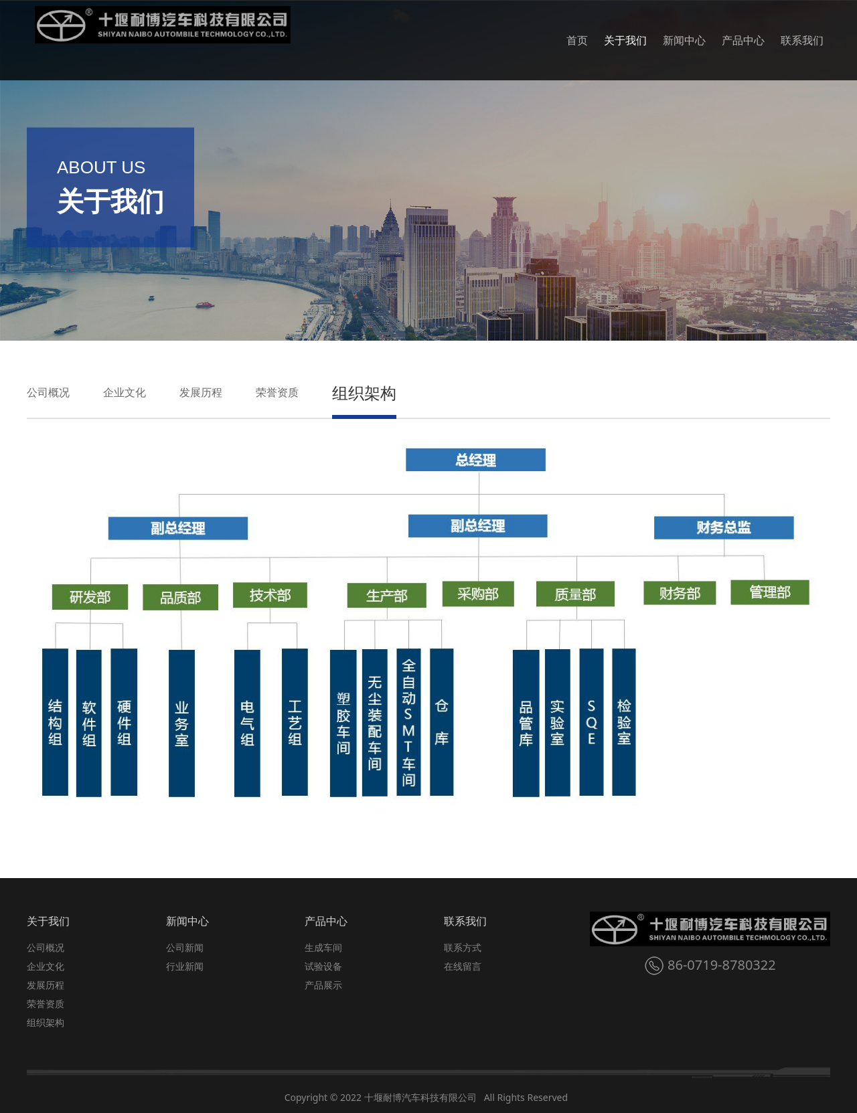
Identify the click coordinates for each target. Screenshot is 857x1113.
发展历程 (200, 392)
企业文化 (124, 392)
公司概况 (48, 392)
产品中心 (743, 40)
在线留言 (462, 966)
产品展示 (323, 984)
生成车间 (323, 947)
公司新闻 (185, 947)
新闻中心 (684, 40)
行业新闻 (185, 966)
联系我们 (802, 40)
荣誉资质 (277, 392)
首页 (577, 40)
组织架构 (364, 392)
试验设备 (323, 966)
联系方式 (462, 947)
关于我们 (625, 40)
